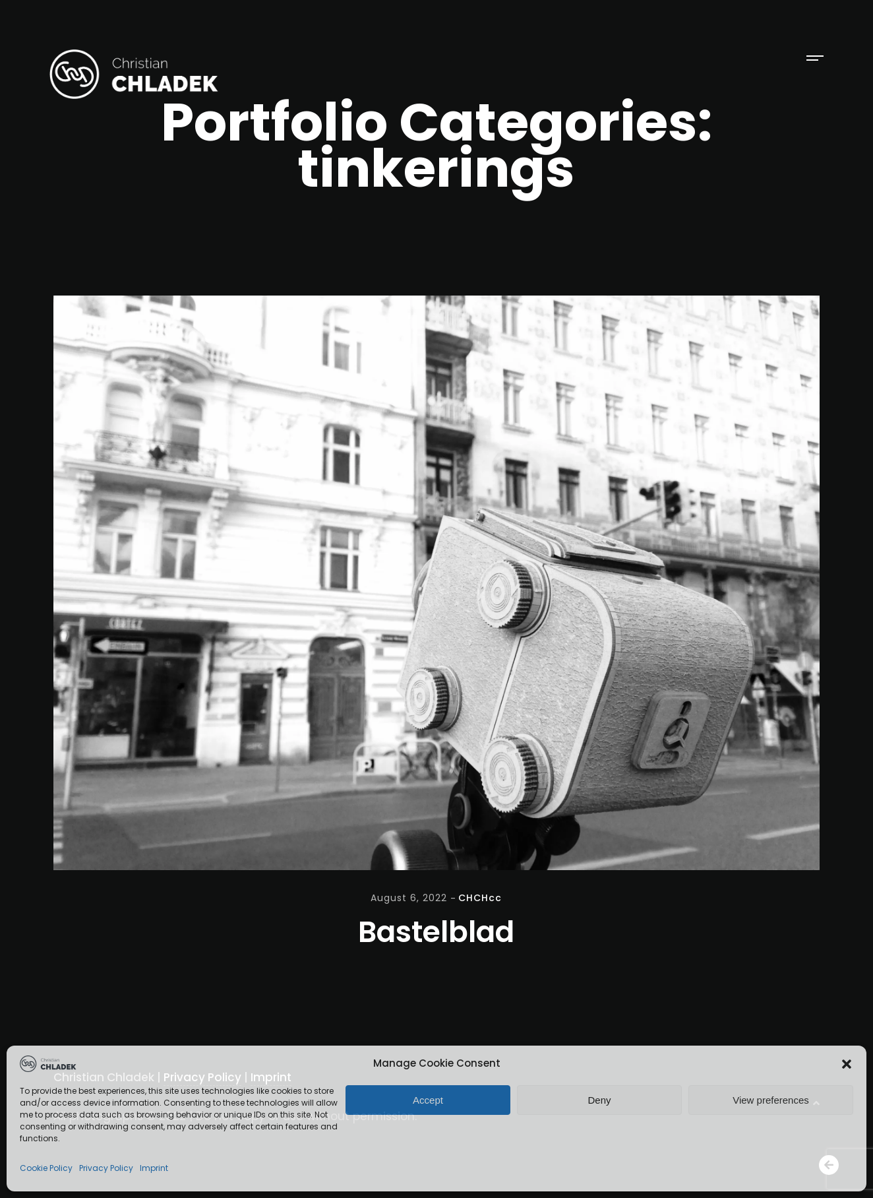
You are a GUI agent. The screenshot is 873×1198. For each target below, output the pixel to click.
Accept (428, 1100)
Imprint (154, 1168)
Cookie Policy (46, 1168)
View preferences (771, 1100)
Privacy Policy (106, 1168)
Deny (599, 1100)
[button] (846, 1064)
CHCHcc (480, 897)
